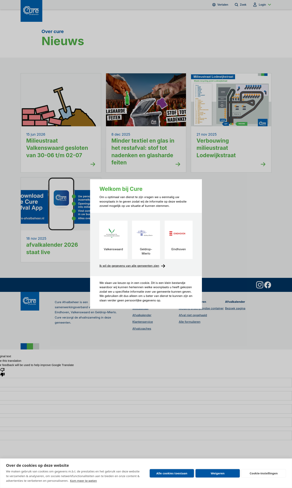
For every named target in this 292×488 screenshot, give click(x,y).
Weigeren (217, 473)
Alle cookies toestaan (171, 473)
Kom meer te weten (83, 481)
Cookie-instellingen (264, 473)
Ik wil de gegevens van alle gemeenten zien (132, 266)
